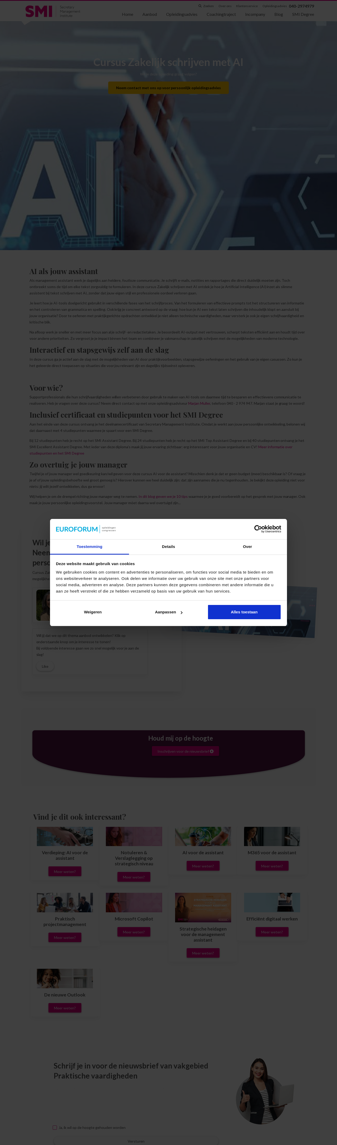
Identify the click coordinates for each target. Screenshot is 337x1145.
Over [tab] (247, 546)
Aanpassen (168, 612)
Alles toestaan (244, 612)
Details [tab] (168, 546)
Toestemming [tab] (89, 546)
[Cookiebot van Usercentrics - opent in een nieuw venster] (258, 529)
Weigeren (93, 612)
